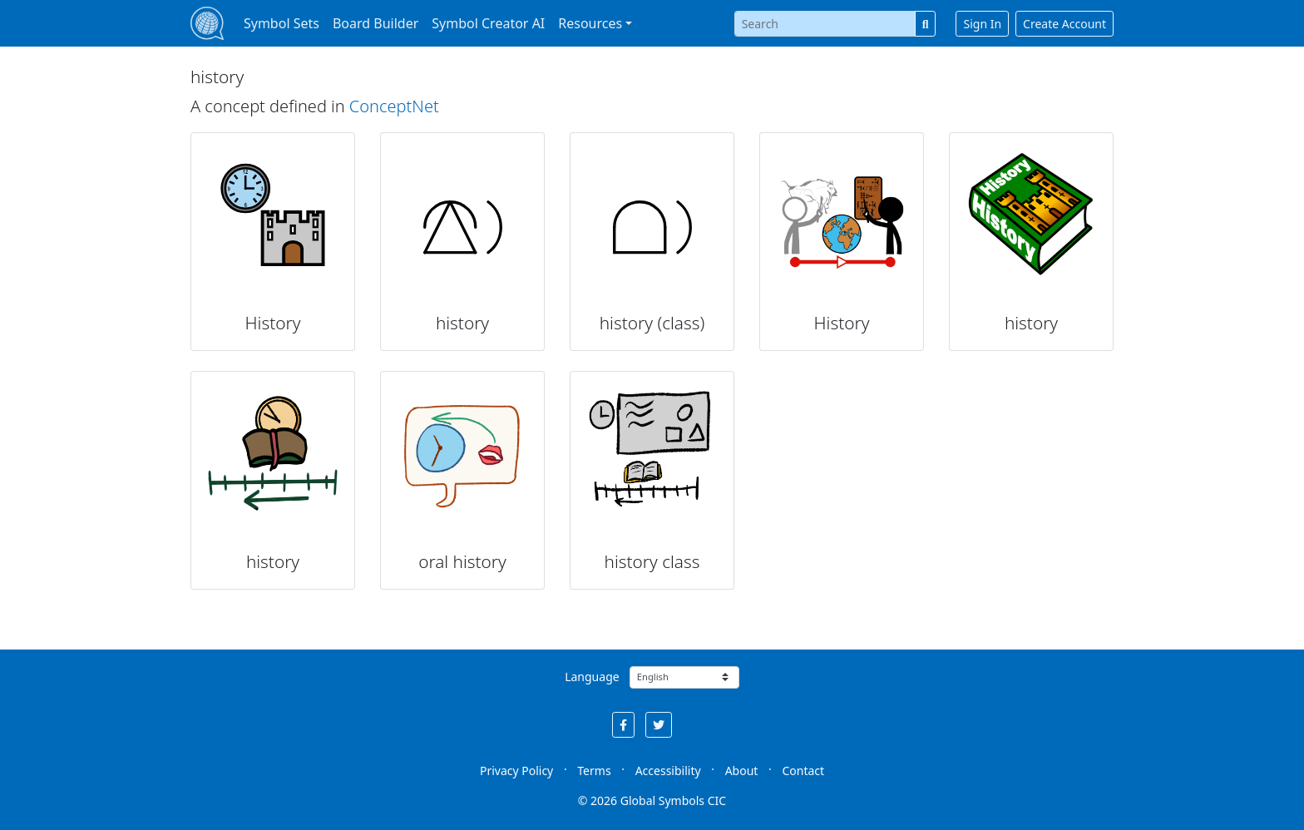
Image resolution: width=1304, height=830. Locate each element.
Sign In (982, 24)
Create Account (1064, 24)
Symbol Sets (281, 23)
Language (592, 676)
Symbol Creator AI (488, 23)
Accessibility (668, 770)
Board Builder (375, 23)
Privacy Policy (516, 770)
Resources (590, 23)
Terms (593, 770)
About (741, 770)
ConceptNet (394, 106)
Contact (803, 770)
